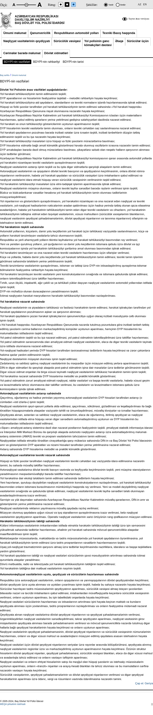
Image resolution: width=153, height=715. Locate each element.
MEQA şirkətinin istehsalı (13, 704)
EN (145, 4)
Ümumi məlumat (19, 75)
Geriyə (149, 683)
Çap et (139, 683)
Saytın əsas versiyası (139, 18)
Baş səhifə (4, 75)
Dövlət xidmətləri (56, 53)
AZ (139, 4)
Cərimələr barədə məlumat (22, 53)
